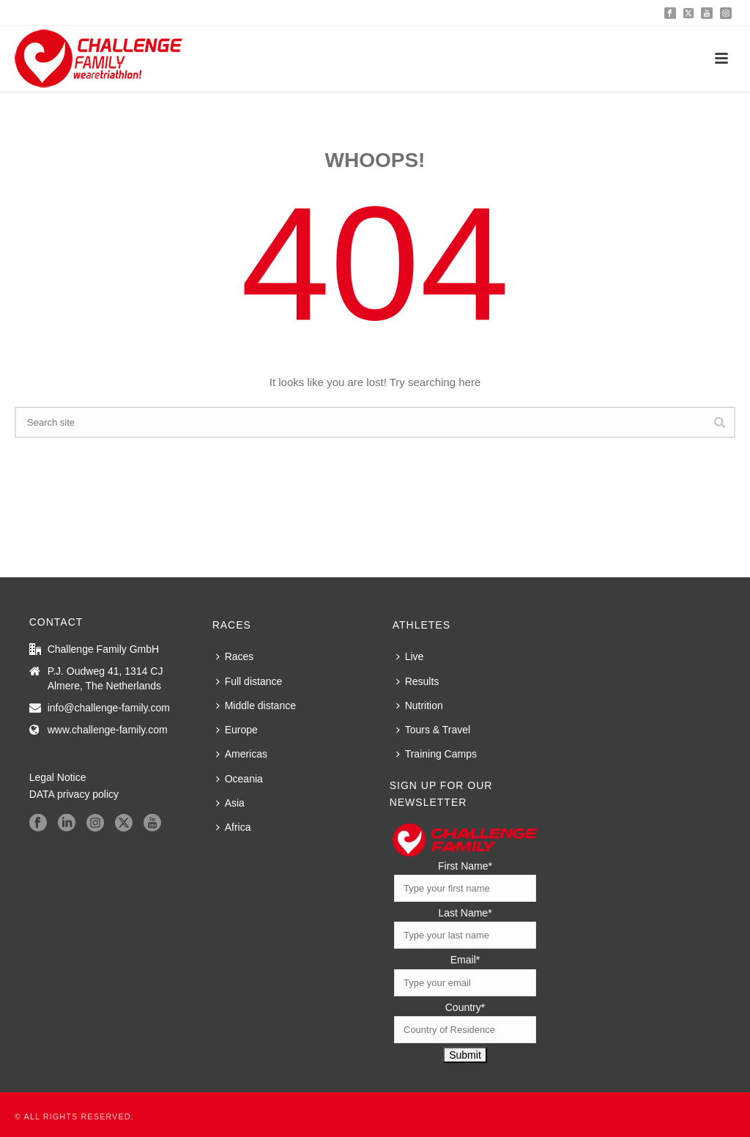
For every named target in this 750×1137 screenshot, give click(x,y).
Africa (233, 827)
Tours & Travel (433, 730)
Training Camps (436, 754)
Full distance (249, 681)
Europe (237, 730)
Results (417, 681)
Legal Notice (57, 777)
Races (235, 656)
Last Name (464, 913)
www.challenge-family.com (108, 730)
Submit (465, 1055)
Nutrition (419, 705)
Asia (230, 803)
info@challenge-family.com (109, 708)
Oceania (239, 779)
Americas (241, 754)
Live (410, 656)
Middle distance (256, 705)
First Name (465, 866)
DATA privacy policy (74, 794)
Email (465, 960)
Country (465, 1007)
